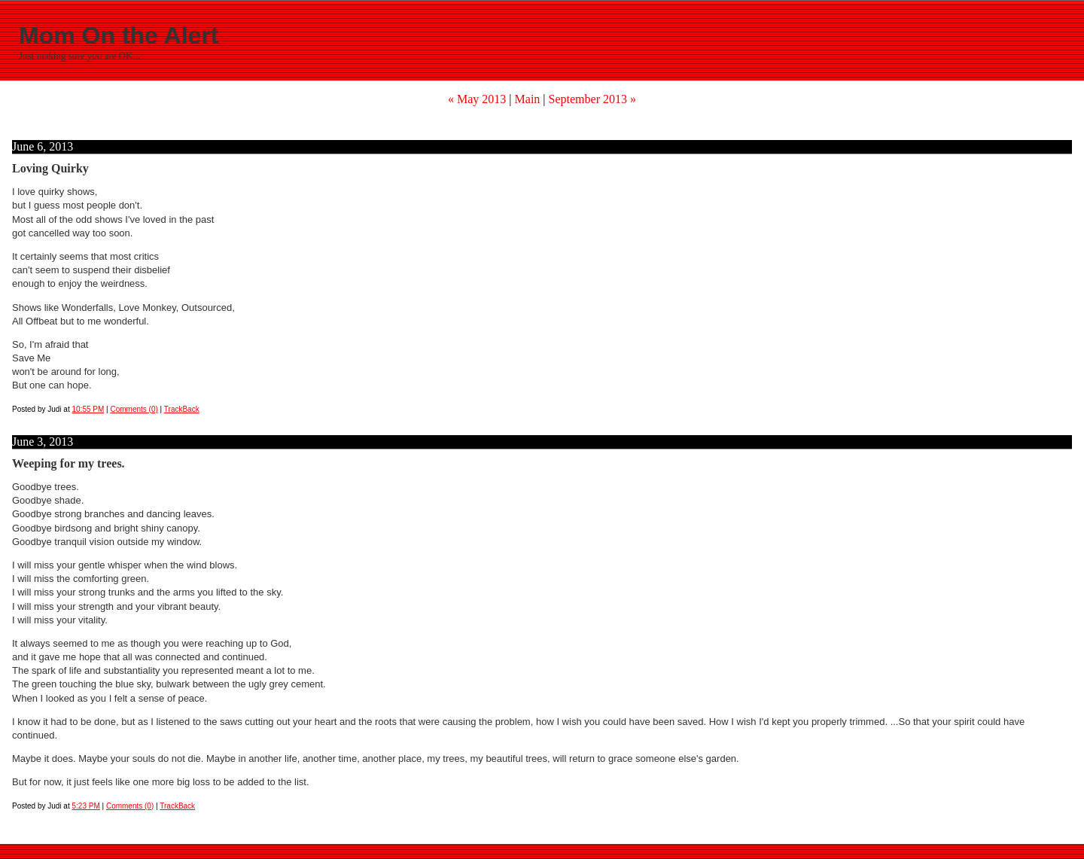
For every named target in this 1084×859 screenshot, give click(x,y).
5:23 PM (86, 806)
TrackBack (181, 409)
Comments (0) (133, 409)
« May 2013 (477, 99)
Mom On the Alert (118, 35)
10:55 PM (88, 409)
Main (527, 99)
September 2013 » (592, 99)
